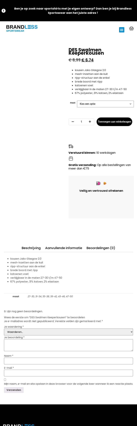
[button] (121, 29)
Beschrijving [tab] (31, 248)
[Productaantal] (81, 122)
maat (72, 103)
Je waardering (14, 327)
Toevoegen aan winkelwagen (114, 121)
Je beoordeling (14, 337)
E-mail (9, 368)
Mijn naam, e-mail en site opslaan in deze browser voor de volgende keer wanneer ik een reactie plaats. (68, 384)
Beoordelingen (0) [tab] (101, 248)
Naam (8, 356)
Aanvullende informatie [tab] (63, 248)
